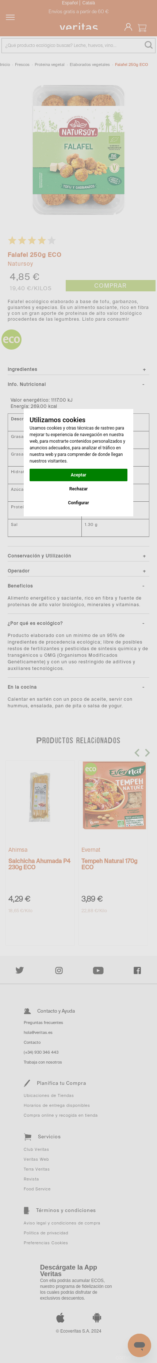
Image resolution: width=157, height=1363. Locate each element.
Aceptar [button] (78, 475)
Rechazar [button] (78, 488)
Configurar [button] (78, 502)
